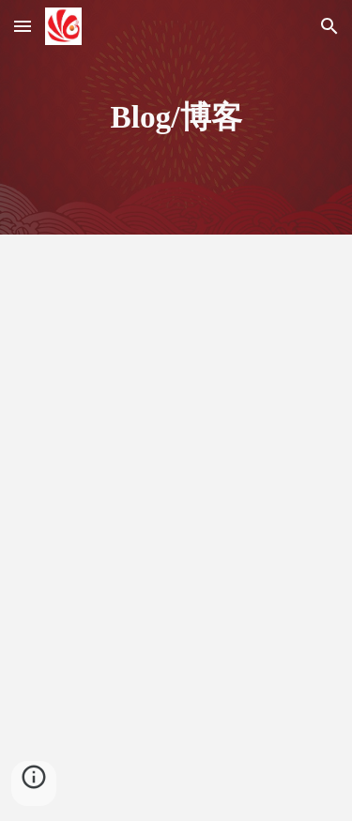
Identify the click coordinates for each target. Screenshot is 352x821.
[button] (22, 26)
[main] (176, 117)
